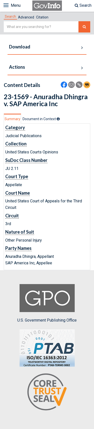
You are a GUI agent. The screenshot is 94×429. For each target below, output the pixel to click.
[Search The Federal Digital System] (84, 26)
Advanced (26, 17)
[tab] (10, 16)
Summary (12, 119)
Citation (42, 17)
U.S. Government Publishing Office (47, 303)
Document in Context (41, 119)
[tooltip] (58, 119)
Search (83, 5)
